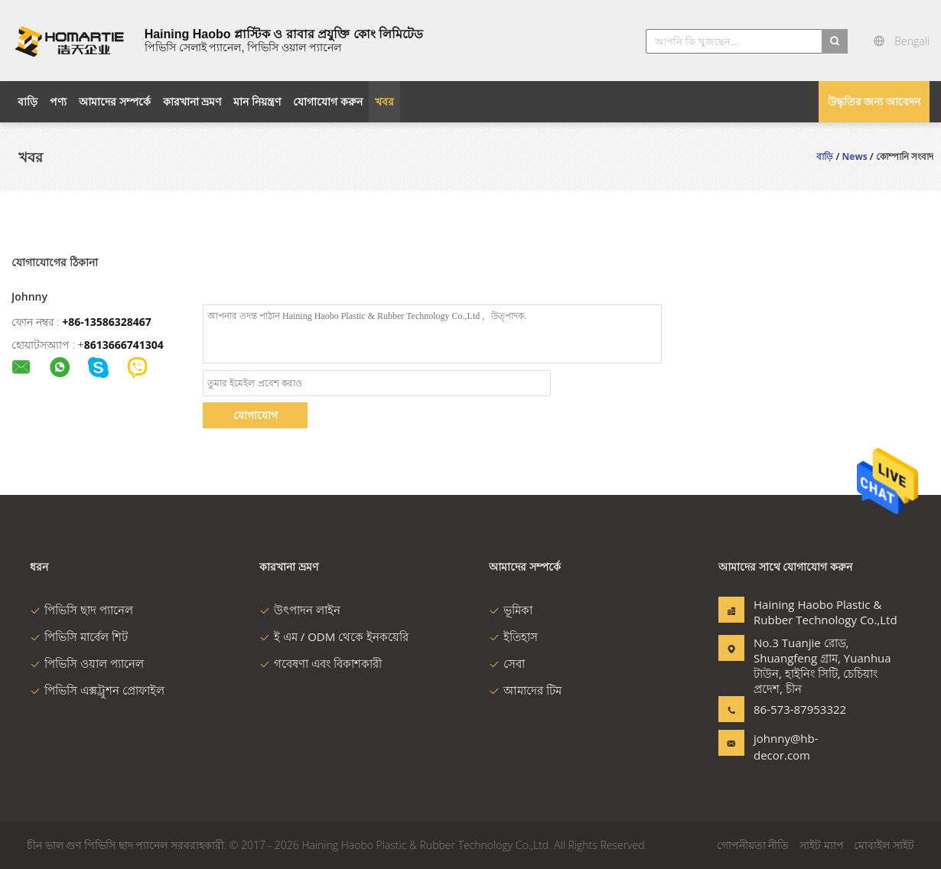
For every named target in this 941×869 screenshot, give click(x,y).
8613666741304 (124, 344)
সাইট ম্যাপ (821, 845)
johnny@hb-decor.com (786, 747)
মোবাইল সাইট (884, 845)
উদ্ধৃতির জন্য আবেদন (874, 101)
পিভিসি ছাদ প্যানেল (81, 609)
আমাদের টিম (525, 690)
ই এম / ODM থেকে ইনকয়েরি (334, 636)
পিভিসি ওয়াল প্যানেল (87, 663)
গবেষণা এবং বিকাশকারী (320, 663)
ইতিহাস (513, 636)
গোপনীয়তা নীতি (753, 845)
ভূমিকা (510, 609)
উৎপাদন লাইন (299, 609)
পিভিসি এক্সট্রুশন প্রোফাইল (97, 690)
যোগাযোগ (255, 415)
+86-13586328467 (106, 321)
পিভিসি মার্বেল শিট (79, 636)
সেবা (507, 663)
